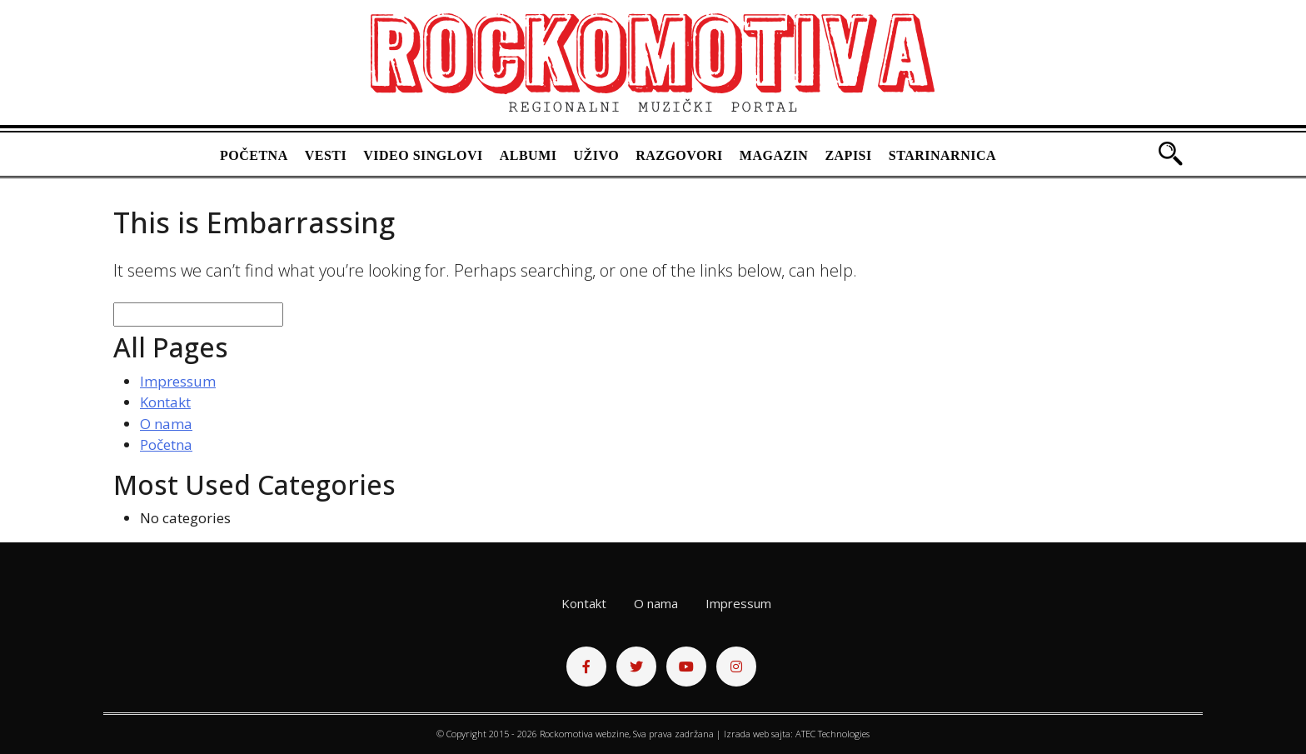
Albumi (528, 155)
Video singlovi (422, 155)
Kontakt (165, 402)
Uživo (597, 155)
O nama (166, 423)
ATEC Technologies (832, 733)
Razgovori (679, 155)
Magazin (774, 155)
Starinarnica (942, 155)
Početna (254, 155)
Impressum (178, 381)
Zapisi (848, 155)
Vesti (326, 155)
